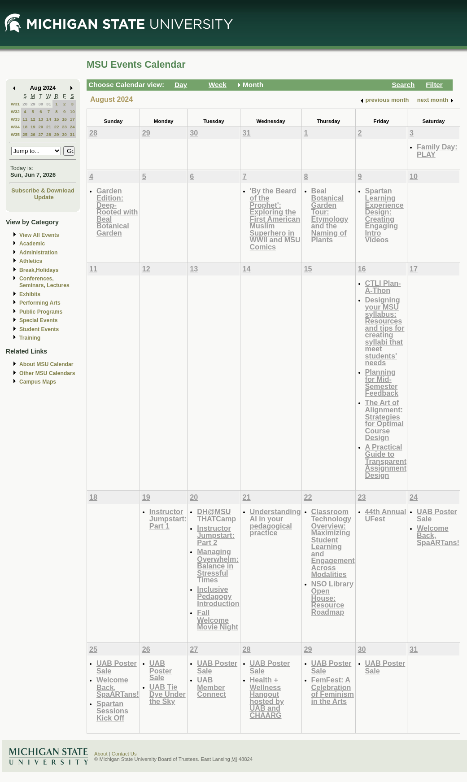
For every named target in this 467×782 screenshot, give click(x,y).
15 (56, 119)
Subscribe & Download (42, 190)
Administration (38, 252)
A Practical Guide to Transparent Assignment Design (385, 461)
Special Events (38, 320)
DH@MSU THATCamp (216, 515)
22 (56, 126)
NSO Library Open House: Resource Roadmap (332, 598)
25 (24, 134)
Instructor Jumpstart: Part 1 (168, 518)
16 (64, 119)
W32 (15, 111)
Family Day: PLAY (437, 150)
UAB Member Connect (211, 687)
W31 (15, 103)
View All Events (39, 235)
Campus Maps (37, 382)
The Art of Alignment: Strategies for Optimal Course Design (384, 420)
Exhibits (29, 294)
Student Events (39, 329)
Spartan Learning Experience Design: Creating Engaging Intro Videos (384, 215)
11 (24, 119)
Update (44, 197)
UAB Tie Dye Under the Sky (167, 694)
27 (40, 134)
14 (48, 119)
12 (33, 119)
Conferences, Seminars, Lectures (44, 281)
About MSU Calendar (46, 364)
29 (33, 103)
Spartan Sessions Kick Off (112, 710)
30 (40, 103)
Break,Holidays (39, 270)
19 (33, 126)
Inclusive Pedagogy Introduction (218, 596)
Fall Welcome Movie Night (217, 619)
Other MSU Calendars (47, 373)
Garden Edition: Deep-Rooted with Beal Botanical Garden (117, 212)
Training (29, 338)
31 (48, 103)
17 (72, 119)
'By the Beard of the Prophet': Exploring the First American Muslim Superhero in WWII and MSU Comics (275, 219)
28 (24, 103)
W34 (15, 126)
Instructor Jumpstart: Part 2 (216, 535)
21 (48, 126)
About (101, 753)
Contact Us (124, 753)
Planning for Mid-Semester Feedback (382, 383)
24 (72, 126)
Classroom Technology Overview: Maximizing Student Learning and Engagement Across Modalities (333, 543)
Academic (32, 243)
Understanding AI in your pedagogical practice (275, 522)
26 (33, 134)
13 (40, 119)
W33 (15, 119)
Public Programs (40, 312)
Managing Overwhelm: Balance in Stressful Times (217, 565)
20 (40, 126)
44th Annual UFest (385, 515)
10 (72, 111)
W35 (15, 134)
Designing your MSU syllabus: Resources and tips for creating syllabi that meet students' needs (385, 331)
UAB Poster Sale (437, 515)
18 (24, 126)
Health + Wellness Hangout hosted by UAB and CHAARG (267, 697)
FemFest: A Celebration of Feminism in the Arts (332, 690)
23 (64, 126)
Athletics (30, 261)
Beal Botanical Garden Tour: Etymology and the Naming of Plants (330, 215)
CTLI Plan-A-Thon (383, 287)
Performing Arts (40, 303)
